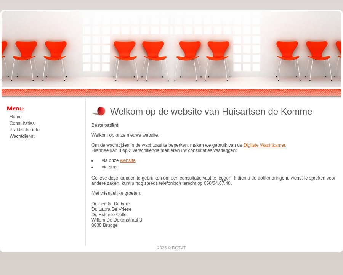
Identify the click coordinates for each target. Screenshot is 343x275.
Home (16, 117)
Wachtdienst (22, 136)
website (128, 160)
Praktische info (25, 130)
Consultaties (22, 123)
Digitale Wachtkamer (264, 145)
